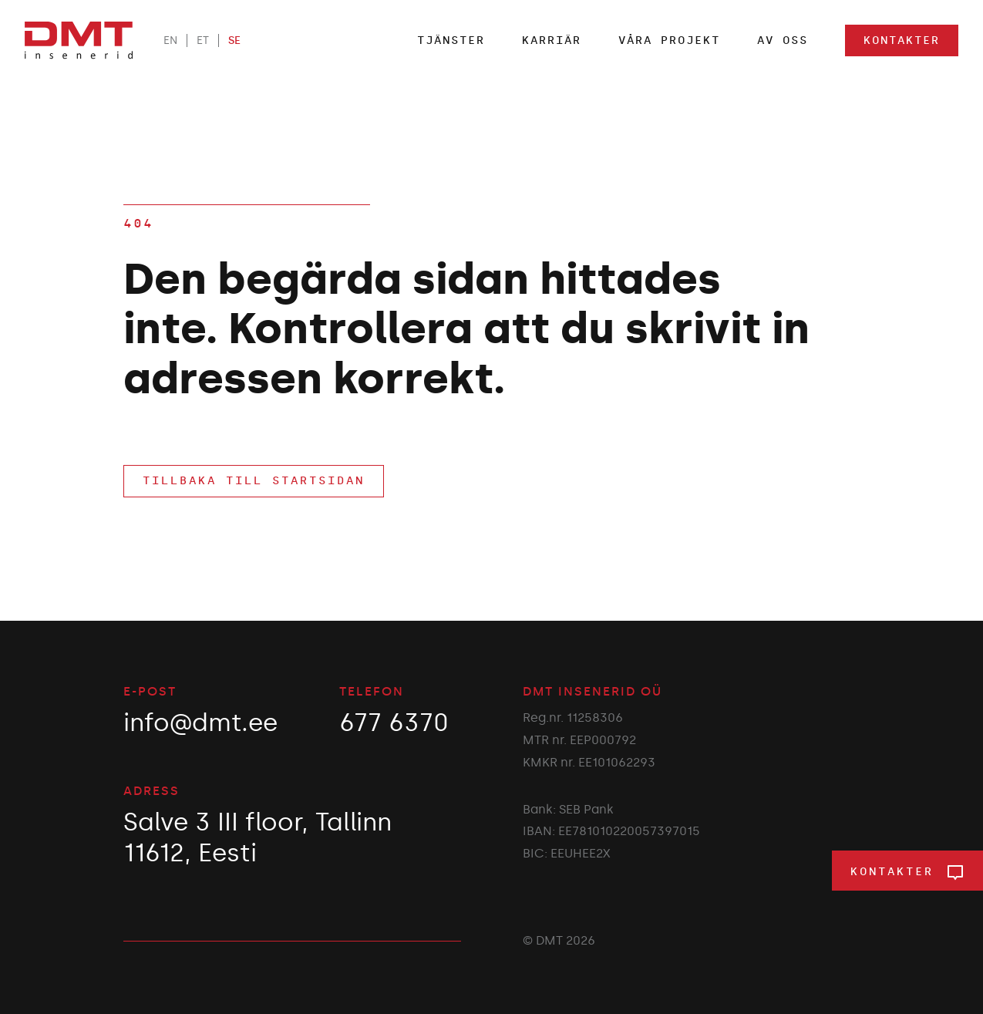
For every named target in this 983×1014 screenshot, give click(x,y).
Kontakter (901, 40)
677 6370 (394, 722)
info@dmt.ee (200, 722)
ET (203, 40)
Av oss (782, 40)
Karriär (551, 40)
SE (234, 40)
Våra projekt (669, 40)
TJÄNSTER (451, 40)
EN (170, 40)
